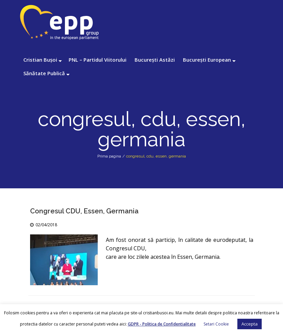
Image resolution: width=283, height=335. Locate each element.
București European (207, 59)
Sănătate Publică (44, 73)
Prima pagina (109, 156)
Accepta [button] (249, 324)
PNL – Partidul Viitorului (97, 59)
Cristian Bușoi (40, 59)
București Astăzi (155, 59)
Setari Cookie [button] (216, 324)
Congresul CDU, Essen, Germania (84, 211)
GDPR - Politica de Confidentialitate (162, 324)
